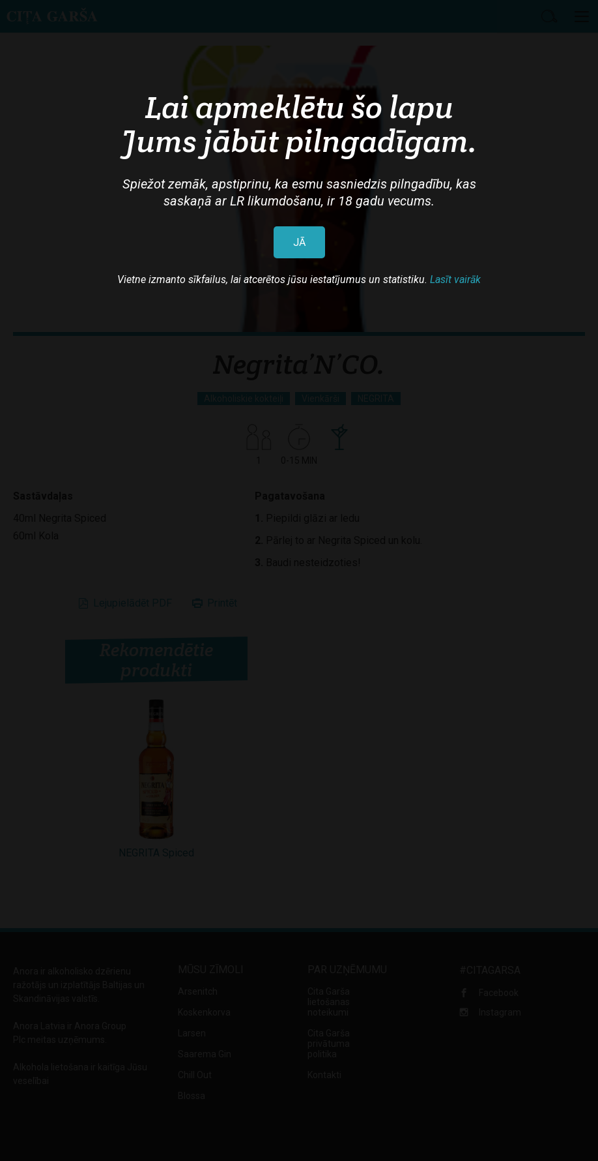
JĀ (299, 242)
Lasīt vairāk (455, 279)
